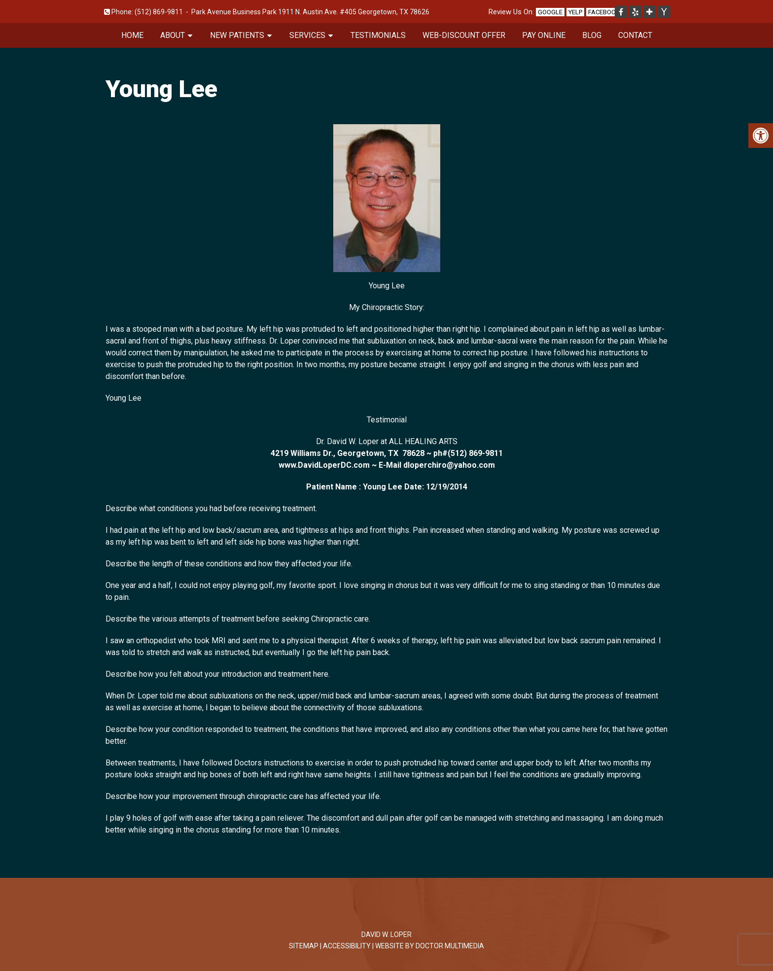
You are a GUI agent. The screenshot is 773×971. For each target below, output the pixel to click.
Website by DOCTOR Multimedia (429, 946)
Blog (591, 35)
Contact (635, 35)
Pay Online (543, 35)
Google (550, 12)
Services (307, 35)
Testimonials (378, 35)
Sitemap (303, 946)
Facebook (604, 12)
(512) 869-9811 (159, 12)
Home (132, 35)
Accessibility (347, 946)
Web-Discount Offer (463, 35)
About (172, 35)
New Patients (237, 35)
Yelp (575, 12)
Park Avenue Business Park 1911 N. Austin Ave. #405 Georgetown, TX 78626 (310, 12)
